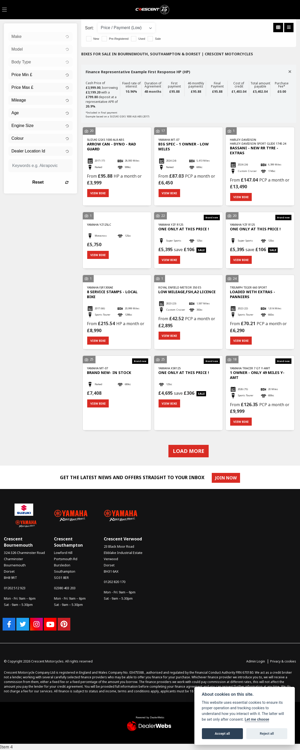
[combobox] (40, 36)
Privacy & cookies (283, 661)
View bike (98, 193)
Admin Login (255, 661)
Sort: (89, 28)
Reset (50, 182)
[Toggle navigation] (4, 9)
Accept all (222, 733)
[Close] (290, 71)
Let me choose (257, 719)
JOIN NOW (226, 478)
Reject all (267, 733)
